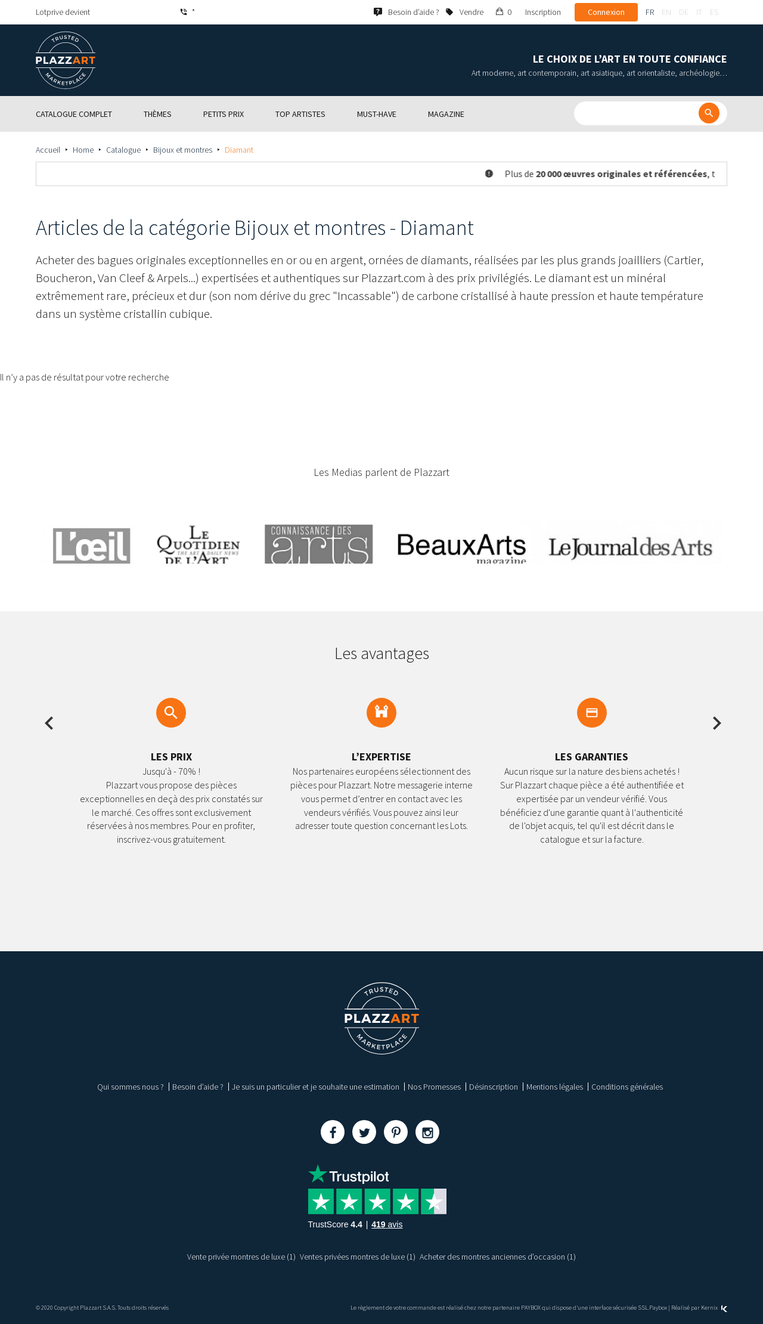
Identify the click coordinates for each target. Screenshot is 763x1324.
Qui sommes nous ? (130, 1086)
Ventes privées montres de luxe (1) (357, 1256)
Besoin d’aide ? (198, 1086)
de (683, 12)
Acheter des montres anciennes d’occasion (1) (498, 1256)
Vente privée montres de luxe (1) (241, 1256)
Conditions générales (627, 1086)
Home (83, 149)
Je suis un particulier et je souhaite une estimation (315, 1086)
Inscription (543, 12)
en (666, 12)
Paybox (658, 1307)
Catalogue (123, 149)
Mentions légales (554, 1086)
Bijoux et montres (182, 149)
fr (650, 12)
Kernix (714, 1307)
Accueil (48, 149)
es (714, 12)
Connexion (606, 12)
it (699, 12)
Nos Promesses (434, 1086)
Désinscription (493, 1086)
